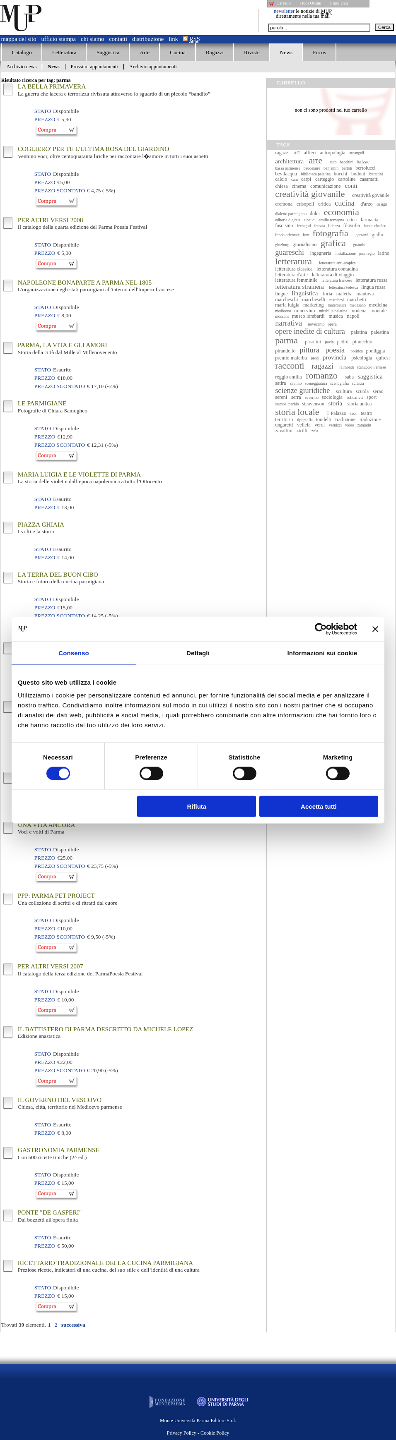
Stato (42, 111)
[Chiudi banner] (375, 629)
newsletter (284, 11)
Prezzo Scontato (59, 190)
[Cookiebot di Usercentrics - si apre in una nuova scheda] (321, 629)
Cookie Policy (214, 1433)
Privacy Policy (181, 1433)
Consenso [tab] (73, 652)
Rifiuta (197, 806)
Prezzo (44, 119)
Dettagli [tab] (198, 652)
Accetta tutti (319, 806)
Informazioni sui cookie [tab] (322, 652)
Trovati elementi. (23, 1325)
